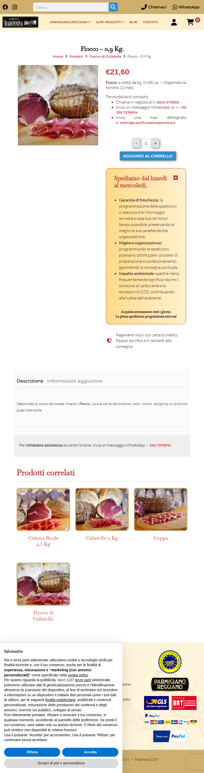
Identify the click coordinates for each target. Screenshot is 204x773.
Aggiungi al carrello (148, 156)
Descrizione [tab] (30, 381)
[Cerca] (113, 7)
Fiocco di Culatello (105, 56)
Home (58, 56)
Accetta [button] (90, 752)
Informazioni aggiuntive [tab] (74, 381)
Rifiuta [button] (32, 752)
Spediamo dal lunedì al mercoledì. (140, 181)
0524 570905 (168, 102)
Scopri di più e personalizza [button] (61, 763)
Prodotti (76, 56)
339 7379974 (160, 445)
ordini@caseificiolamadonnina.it (148, 123)
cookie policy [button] (78, 675)
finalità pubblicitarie (60, 700)
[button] (146, 182)
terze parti (83, 680)
